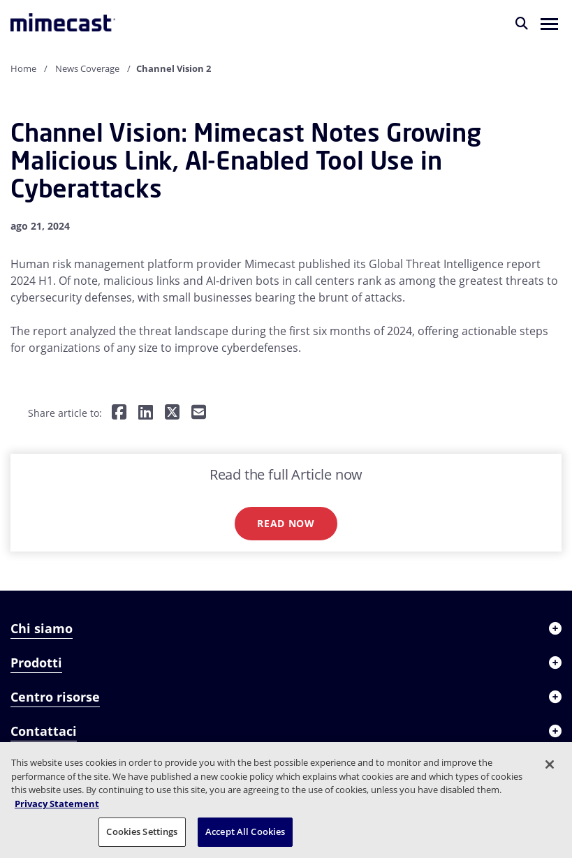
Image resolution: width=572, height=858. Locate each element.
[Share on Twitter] (172, 413)
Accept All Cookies (245, 831)
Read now (286, 523)
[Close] (549, 764)
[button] (549, 23)
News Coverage (87, 68)
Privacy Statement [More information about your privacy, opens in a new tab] (57, 803)
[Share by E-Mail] (198, 413)
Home (23, 68)
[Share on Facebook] (119, 413)
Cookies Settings (141, 831)
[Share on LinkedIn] (145, 413)
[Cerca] (521, 23)
